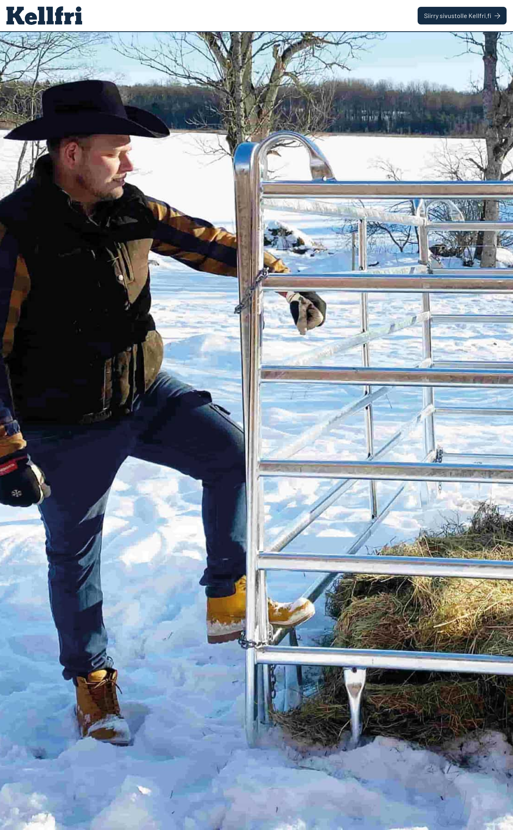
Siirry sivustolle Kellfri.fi (462, 15)
